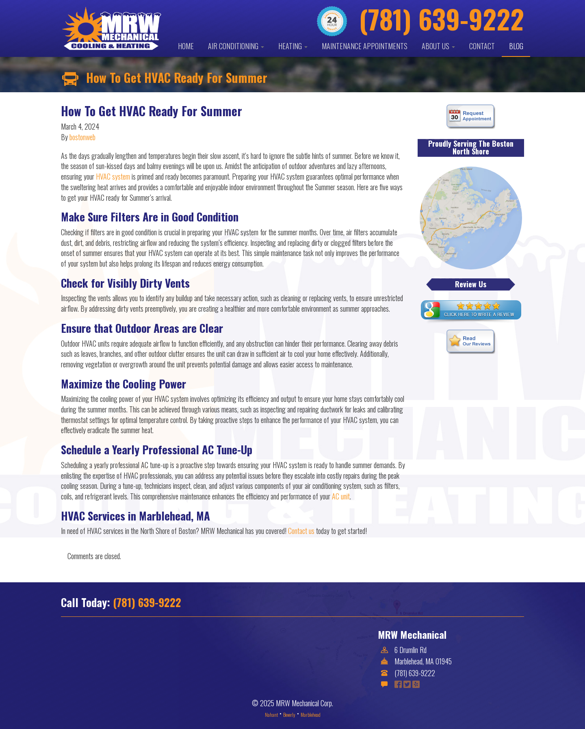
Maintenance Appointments (364, 46)
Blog (516, 46)
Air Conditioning (236, 46)
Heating (293, 46)
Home (186, 46)
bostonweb (82, 137)
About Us (438, 46)
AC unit (341, 496)
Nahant (271, 714)
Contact (482, 46)
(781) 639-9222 (147, 602)
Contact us (301, 530)
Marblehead (311, 714)
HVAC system (113, 176)
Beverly (289, 714)
